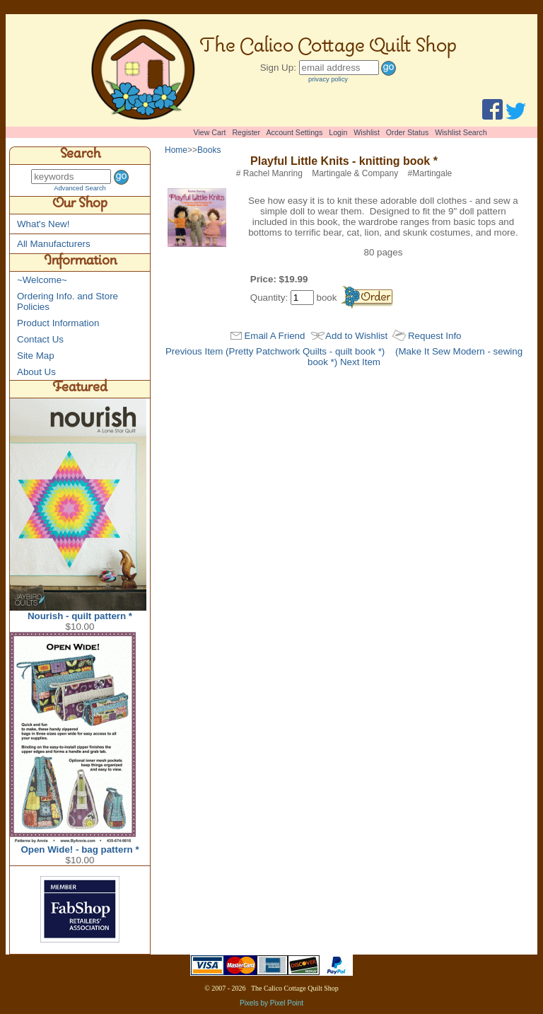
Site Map (35, 355)
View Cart (210, 132)
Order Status (407, 132)
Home (176, 150)
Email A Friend (274, 335)
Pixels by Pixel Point (271, 1003)
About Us (36, 372)
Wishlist (367, 132)
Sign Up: (278, 67)
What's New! (43, 224)
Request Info (435, 335)
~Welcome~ (42, 280)
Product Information (58, 323)
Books (209, 150)
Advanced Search (80, 188)
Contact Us (40, 339)
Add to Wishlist (356, 335)
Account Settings (294, 132)
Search (80, 155)
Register (246, 132)
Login (338, 132)
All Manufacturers (53, 243)
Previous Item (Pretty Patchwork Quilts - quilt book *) (275, 351)
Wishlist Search (460, 132)
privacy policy (328, 79)
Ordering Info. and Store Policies (67, 301)
